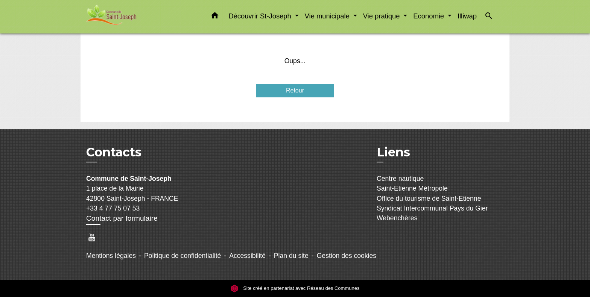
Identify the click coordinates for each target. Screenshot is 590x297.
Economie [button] (429, 16)
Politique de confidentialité (182, 255)
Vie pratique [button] (382, 16)
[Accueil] (133, 17)
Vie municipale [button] (328, 16)
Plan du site (291, 255)
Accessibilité (247, 255)
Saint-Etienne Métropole (412, 188)
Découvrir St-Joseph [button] (260, 16)
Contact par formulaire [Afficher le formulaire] (122, 218)
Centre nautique (400, 178)
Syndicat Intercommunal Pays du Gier (432, 208)
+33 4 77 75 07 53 (113, 208)
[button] (214, 17)
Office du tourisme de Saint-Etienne (429, 198)
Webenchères (397, 218)
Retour (295, 90)
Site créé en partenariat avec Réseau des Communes (295, 288)
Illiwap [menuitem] (467, 16)
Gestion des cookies (346, 255)
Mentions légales (111, 255)
